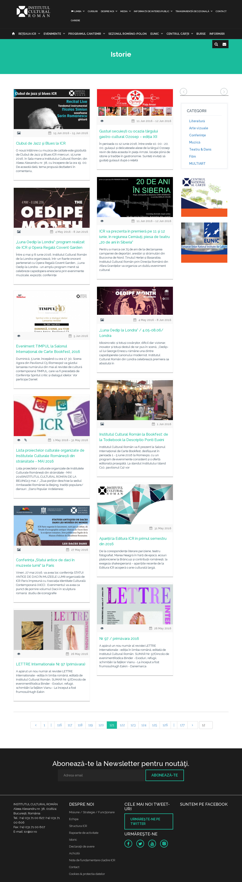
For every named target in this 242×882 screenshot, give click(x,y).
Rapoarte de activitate (83, 832)
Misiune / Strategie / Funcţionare (92, 812)
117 (70, 725)
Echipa (73, 819)
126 (165, 725)
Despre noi (107, 11)
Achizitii (74, 853)
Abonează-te (164, 775)
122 (122, 725)
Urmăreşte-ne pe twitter (145, 821)
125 (154, 725)
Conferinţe (197, 135)
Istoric (73, 839)
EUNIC (155, 33)
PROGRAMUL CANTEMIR (84, 33)
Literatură (197, 121)
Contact (220, 11)
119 (90, 725)
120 (101, 725)
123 (133, 725)
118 (80, 725)
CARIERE (75, 20)
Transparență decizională (192, 11)
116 (59, 725)
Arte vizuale (198, 128)
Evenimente (52, 33)
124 (143, 725)
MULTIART (197, 163)
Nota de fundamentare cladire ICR (92, 860)
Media (124, 11)
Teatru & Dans (200, 149)
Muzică (194, 142)
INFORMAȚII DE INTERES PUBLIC (151, 11)
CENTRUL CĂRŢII (178, 33)
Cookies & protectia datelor (87, 874)
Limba (76, 11)
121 (112, 725)
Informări (217, 33)
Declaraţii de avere (81, 846)
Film (192, 156)
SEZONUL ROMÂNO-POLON (127, 33)
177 (182, 725)
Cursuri (93, 11)
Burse (201, 33)
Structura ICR (78, 826)
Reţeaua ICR (27, 33)
